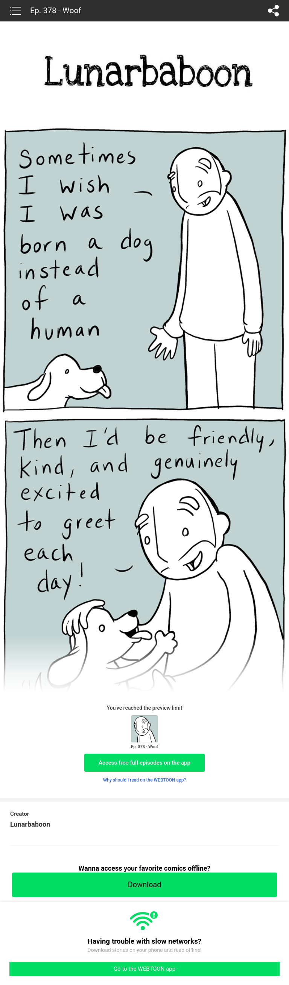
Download (144, 884)
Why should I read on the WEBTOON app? (144, 780)
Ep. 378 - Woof (55, 10)
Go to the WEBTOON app (144, 968)
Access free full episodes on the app (144, 762)
